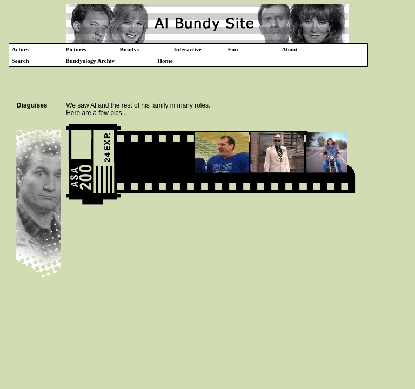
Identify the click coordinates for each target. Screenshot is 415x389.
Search (20, 60)
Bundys (129, 49)
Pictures (76, 49)
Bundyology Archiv (90, 60)
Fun (233, 49)
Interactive (188, 49)
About (290, 49)
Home (165, 60)
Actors (20, 49)
